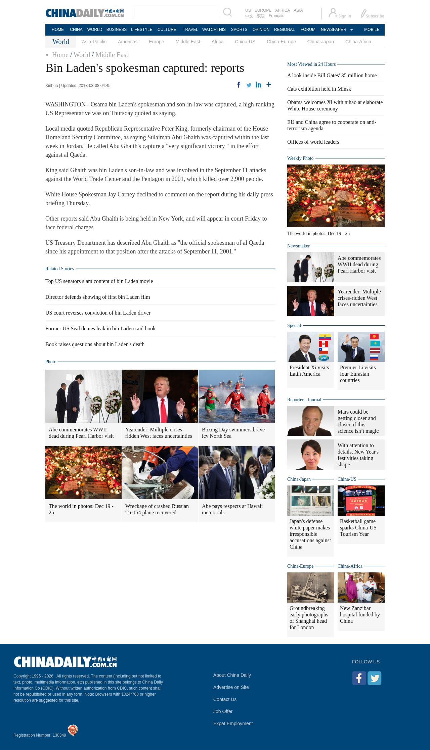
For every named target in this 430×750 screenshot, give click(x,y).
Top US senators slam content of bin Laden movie (99, 281)
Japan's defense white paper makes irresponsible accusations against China (310, 534)
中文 (249, 16)
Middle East (188, 41)
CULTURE (167, 29)
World (82, 54)
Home (60, 54)
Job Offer (222, 711)
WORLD (94, 29)
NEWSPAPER (333, 29)
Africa (218, 41)
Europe (156, 41)
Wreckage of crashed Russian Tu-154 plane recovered (157, 509)
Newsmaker (298, 245)
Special (294, 325)
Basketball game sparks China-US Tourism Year (358, 527)
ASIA (298, 10)
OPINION (261, 29)
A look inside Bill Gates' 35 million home (332, 75)
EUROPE (263, 10)
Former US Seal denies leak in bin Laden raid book (100, 328)
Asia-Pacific (94, 41)
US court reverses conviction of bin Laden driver (97, 313)
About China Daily (232, 675)
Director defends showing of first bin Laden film (97, 297)
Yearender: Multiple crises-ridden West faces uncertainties (158, 433)
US (248, 10)
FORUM (308, 29)
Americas (127, 41)
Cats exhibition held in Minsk (319, 89)
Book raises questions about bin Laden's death (94, 344)
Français (276, 15)
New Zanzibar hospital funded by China (360, 614)
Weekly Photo (300, 158)
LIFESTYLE (141, 29)
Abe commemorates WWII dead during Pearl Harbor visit (81, 433)
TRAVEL (190, 29)
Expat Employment (233, 723)
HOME (58, 29)
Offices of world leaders (313, 142)
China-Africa (358, 41)
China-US (245, 41)
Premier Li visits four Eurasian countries (358, 374)
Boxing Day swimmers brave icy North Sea (233, 433)
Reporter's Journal (304, 399)
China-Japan (320, 41)
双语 (261, 16)
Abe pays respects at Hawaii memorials (232, 509)
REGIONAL (284, 29)
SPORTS (239, 29)
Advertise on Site (231, 687)
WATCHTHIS (214, 29)
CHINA (76, 29)
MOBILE (371, 29)
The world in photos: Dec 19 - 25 (81, 509)
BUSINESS (116, 29)
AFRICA (282, 10)
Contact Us (224, 699)
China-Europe (281, 41)
